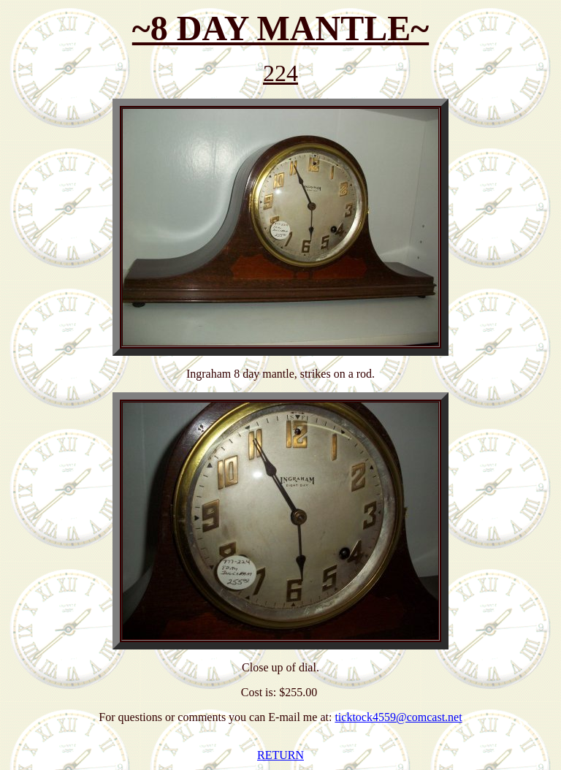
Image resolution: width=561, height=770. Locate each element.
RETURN (280, 755)
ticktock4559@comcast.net (398, 717)
